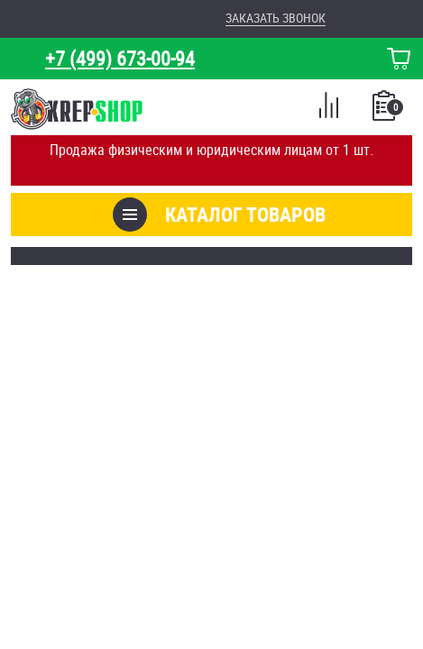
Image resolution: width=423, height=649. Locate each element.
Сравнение (328, 108)
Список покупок (385, 111)
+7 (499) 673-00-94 (120, 58)
